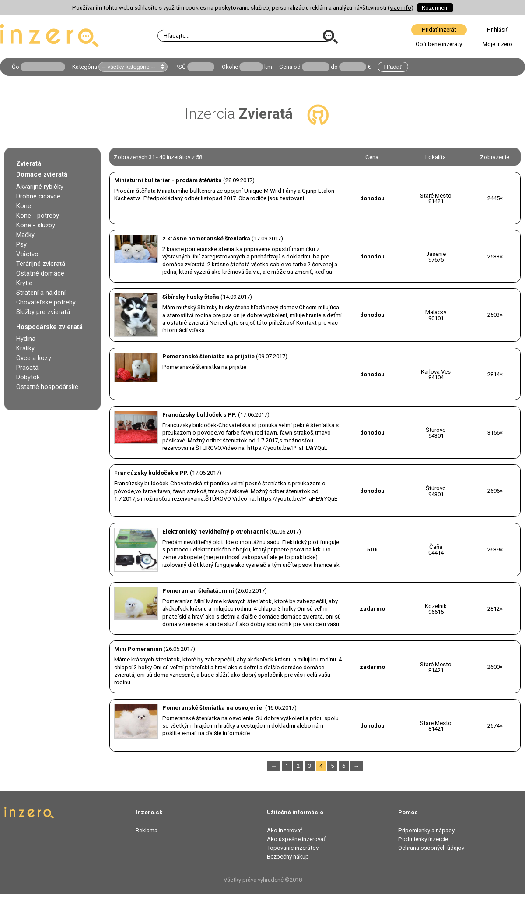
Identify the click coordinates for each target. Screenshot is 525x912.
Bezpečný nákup (288, 856)
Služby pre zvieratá (43, 312)
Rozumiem (435, 7)
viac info (400, 7)
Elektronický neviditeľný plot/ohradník (215, 531)
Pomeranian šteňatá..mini (198, 590)
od (297, 67)
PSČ (180, 67)
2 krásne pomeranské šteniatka (206, 238)
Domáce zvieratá (41, 174)
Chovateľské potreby (46, 302)
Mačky (25, 235)
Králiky (25, 348)
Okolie (230, 67)
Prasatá (27, 367)
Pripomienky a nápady (426, 830)
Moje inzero (497, 44)
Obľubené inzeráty (439, 44)
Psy (21, 244)
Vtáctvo (27, 254)
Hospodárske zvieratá (49, 327)
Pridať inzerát (439, 29)
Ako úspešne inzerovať (296, 839)
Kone (23, 206)
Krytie (24, 283)
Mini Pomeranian (138, 649)
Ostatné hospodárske (47, 387)
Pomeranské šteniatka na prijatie (208, 356)
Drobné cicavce (38, 196)
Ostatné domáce (40, 273)
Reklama (147, 830)
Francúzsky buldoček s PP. (199, 414)
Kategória (84, 67)
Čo (15, 67)
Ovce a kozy (33, 358)
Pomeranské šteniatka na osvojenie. (213, 707)
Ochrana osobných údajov (431, 848)
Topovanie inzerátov (292, 848)
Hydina (25, 339)
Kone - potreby (37, 215)
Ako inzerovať (284, 830)
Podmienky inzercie (423, 839)
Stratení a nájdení (41, 293)
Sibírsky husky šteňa (190, 296)
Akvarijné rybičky (39, 187)
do (334, 67)
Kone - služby (35, 225)
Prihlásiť (497, 29)
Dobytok (28, 377)
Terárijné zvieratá (40, 264)
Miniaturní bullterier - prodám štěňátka (168, 180)
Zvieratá (28, 163)
